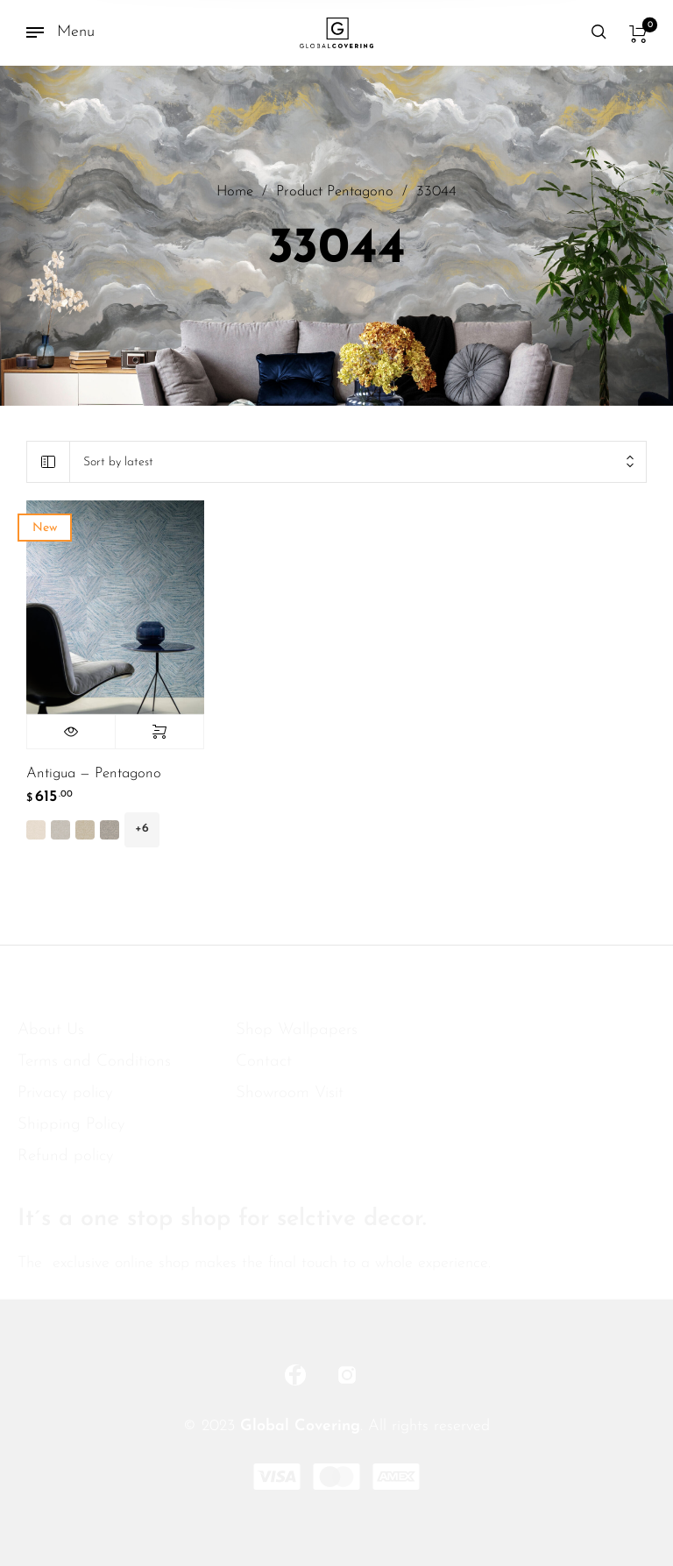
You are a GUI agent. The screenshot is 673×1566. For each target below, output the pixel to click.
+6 (142, 828)
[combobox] (358, 462)
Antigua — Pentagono (93, 774)
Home (234, 193)
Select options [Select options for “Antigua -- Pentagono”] (159, 731)
